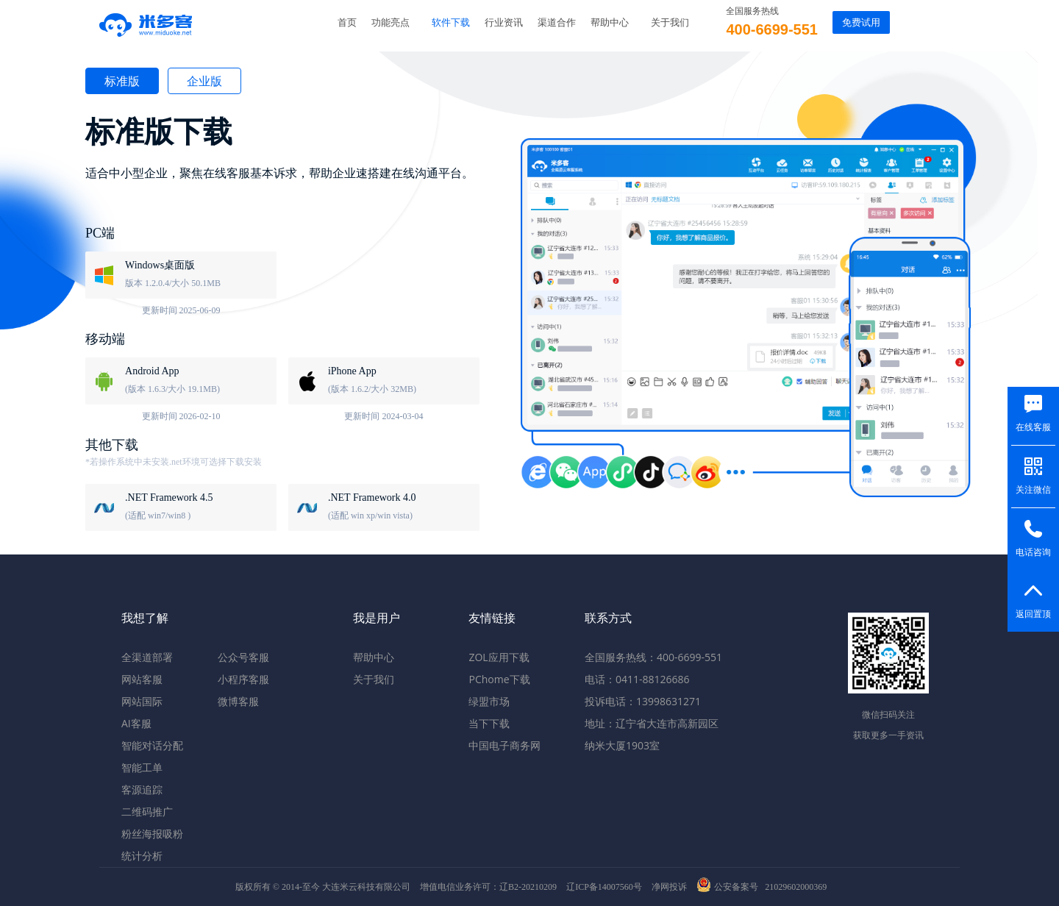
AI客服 (136, 723)
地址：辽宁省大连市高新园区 (652, 723)
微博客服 (238, 701)
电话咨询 (1033, 552)
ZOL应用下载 (498, 657)
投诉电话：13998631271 (643, 701)
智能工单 (142, 767)
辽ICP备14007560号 (604, 887)
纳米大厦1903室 (622, 745)
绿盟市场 (489, 701)
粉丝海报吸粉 (152, 834)
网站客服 (142, 679)
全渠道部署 (147, 657)
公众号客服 (243, 657)
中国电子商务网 (504, 745)
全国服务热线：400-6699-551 (653, 657)
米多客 (146, 22)
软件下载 (451, 22)
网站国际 (142, 701)
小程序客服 (243, 679)
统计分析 (142, 856)
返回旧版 (1015, 22)
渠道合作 (557, 22)
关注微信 (1033, 490)
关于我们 (670, 22)
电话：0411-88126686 (637, 679)
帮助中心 (610, 22)
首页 (347, 22)
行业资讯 (504, 22)
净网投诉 (669, 887)
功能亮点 (390, 22)
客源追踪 (142, 789)
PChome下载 (499, 679)
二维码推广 (147, 811)
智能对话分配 (152, 745)
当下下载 (489, 723)
